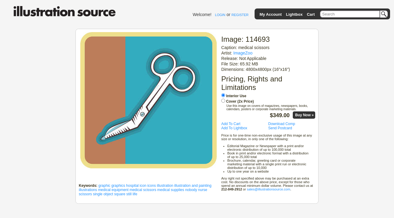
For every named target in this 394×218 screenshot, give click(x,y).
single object (103, 194)
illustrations (88, 190)
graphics (118, 185)
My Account (270, 14)
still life (131, 194)
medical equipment (113, 190)
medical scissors (142, 190)
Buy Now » (304, 115)
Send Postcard (280, 128)
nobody (191, 190)
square (119, 194)
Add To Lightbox (234, 128)
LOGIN (220, 15)
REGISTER (240, 15)
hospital (132, 185)
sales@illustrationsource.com (268, 189)
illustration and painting (193, 185)
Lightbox (294, 14)
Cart (311, 14)
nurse (202, 190)
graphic (104, 185)
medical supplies (170, 190)
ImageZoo (242, 53)
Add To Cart (230, 124)
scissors (85, 194)
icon (143, 185)
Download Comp (281, 124)
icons (151, 185)
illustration (165, 185)
